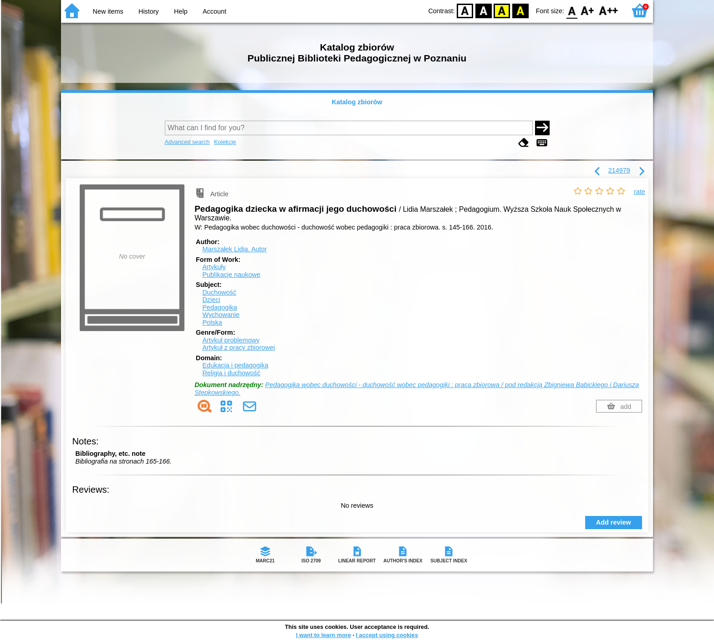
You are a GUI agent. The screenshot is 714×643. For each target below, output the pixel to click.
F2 (608, 10)
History (148, 11)
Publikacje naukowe (231, 274)
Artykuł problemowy (231, 340)
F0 (571, 10)
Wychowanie (220, 314)
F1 (587, 10)
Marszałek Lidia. (234, 249)
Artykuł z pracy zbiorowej (238, 347)
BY (520, 10)
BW (484, 10)
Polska (212, 322)
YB (502, 10)
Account (214, 11)
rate (639, 191)
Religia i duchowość (231, 373)
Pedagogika (219, 307)
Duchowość (219, 292)
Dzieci (211, 299)
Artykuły (213, 266)
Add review (613, 522)
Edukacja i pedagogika (235, 365)
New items (108, 11)
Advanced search (187, 141)
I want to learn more (323, 635)
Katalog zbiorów (357, 102)
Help (181, 11)
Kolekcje (225, 141)
